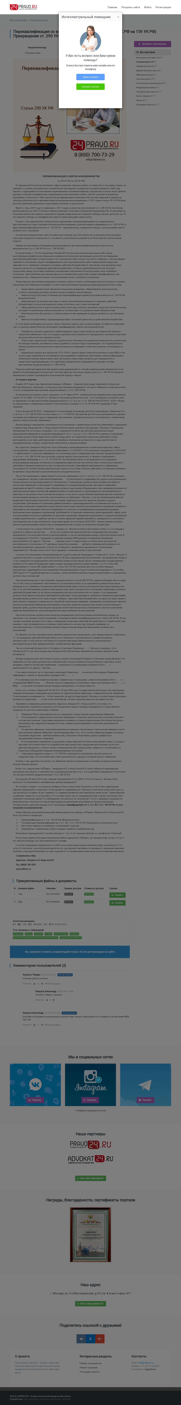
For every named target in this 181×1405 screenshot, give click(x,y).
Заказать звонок (90, 86)
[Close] (118, 17)
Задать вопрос (90, 77)
